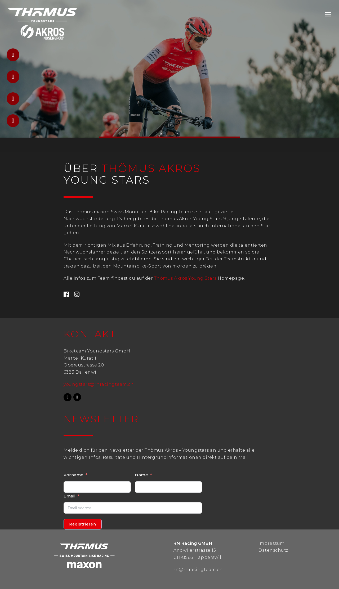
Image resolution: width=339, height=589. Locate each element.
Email (70, 496)
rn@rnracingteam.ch (198, 569)
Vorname (74, 474)
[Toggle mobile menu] (328, 14)
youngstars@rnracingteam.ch (99, 384)
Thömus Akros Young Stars (185, 278)
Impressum (271, 543)
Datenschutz (273, 550)
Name (141, 474)
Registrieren (82, 524)
